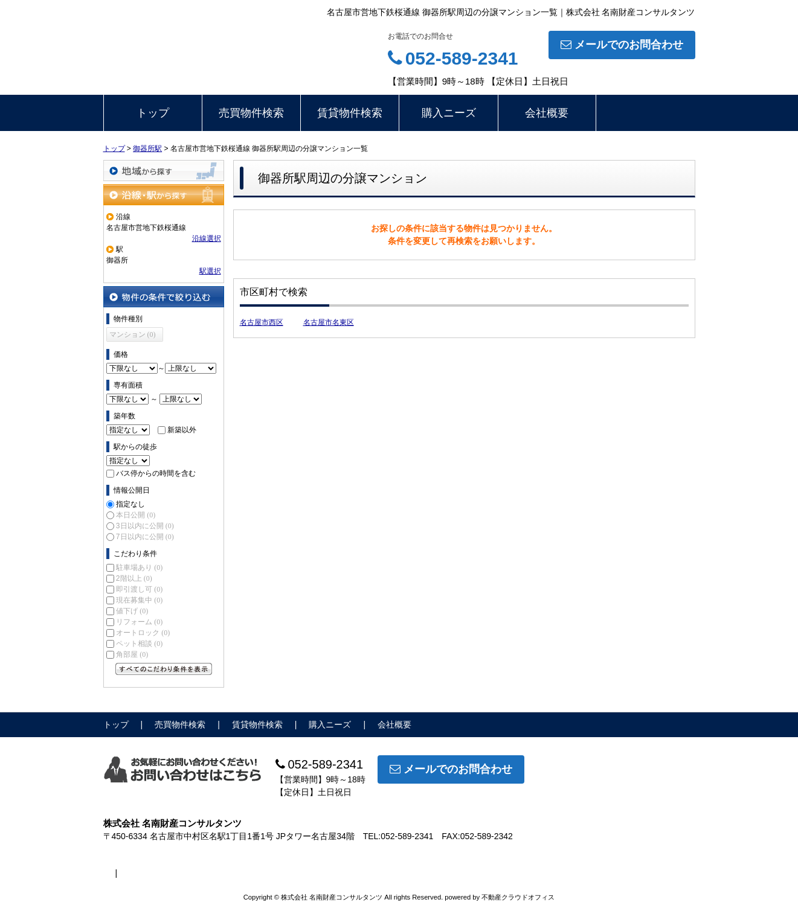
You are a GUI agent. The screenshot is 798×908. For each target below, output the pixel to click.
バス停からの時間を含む (156, 473)
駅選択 (210, 271)
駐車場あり (139, 567)
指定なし (130, 504)
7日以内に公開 (145, 536)
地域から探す (163, 170)
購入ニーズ (449, 113)
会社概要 (546, 113)
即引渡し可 (139, 589)
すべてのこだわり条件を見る (163, 669)
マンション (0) (132, 334)
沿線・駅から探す (163, 194)
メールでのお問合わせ (622, 45)
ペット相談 (139, 643)
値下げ (132, 611)
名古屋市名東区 (328, 322)
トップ (153, 113)
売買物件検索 (251, 113)
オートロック (143, 632)
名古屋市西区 (261, 322)
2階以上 (134, 578)
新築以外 (181, 430)
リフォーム (139, 622)
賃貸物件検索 (349, 113)
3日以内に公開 (145, 526)
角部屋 (132, 654)
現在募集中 (139, 600)
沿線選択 (206, 238)
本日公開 (135, 515)
